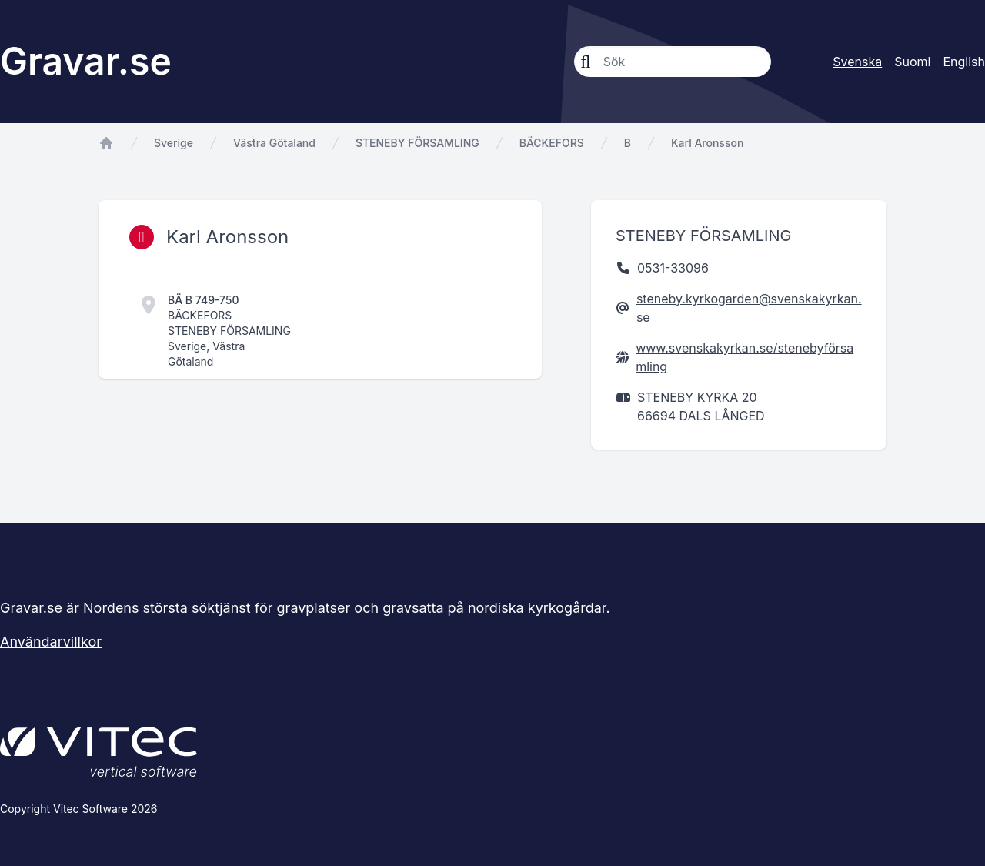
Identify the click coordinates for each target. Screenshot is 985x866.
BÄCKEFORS (551, 142)
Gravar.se (86, 61)
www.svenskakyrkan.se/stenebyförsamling (744, 357)
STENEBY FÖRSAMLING (417, 142)
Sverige (173, 142)
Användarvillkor (51, 642)
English (964, 61)
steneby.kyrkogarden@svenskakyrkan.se (749, 308)
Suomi (912, 61)
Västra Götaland (274, 142)
